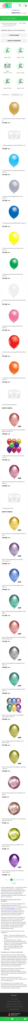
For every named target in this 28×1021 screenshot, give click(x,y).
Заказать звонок (16, 12)
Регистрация (6, 8)
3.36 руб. (6, 148)
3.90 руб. (6, 434)
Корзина (20, 1019)
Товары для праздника (14, 1009)
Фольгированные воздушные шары (14, 1004)
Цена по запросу (7, 408)
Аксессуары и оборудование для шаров (14, 1006)
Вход (2, 8)
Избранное (7, 1019)
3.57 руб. (6, 123)
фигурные (18, 959)
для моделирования (10, 908)
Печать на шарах (14, 998)
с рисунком (22, 907)
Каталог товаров (9, 18)
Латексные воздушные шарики (14, 1001)
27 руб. (5, 797)
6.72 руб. (6, 615)
